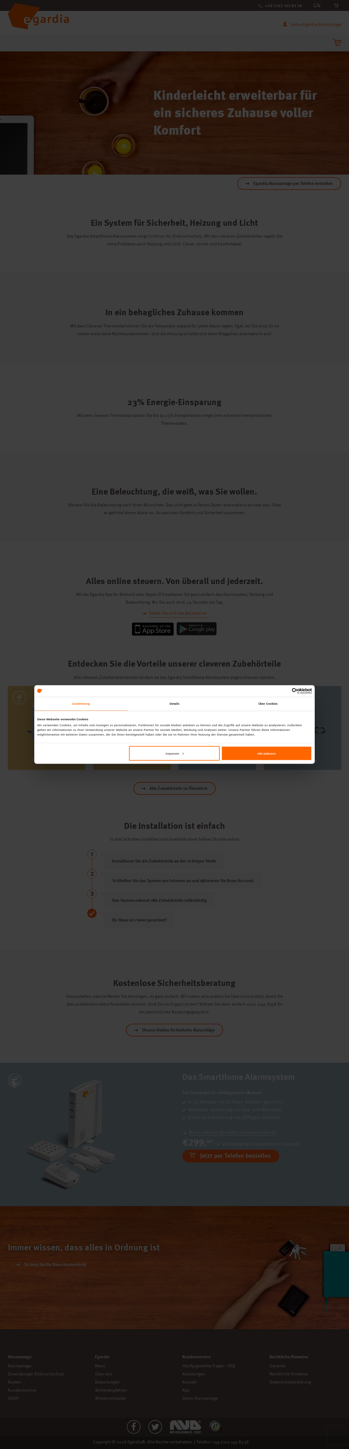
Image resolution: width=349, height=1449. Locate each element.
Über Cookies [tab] (268, 703)
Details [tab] (174, 703)
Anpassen (174, 753)
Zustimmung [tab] (81, 703)
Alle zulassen (266, 753)
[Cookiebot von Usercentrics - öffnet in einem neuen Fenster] (284, 691)
